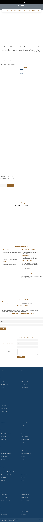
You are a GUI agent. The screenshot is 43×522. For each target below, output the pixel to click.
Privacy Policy (12, 520)
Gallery (24, 10)
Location (28, 10)
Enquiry (33, 10)
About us (40, 519)
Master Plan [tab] (21, 69)
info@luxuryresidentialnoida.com (27, 303)
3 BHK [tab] (21, 72)
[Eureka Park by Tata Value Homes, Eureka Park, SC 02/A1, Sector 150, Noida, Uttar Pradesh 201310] (11, 276)
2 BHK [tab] (21, 70)
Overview (6, 10)
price (14, 10)
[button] (10, 185)
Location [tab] (21, 73)
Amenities (19, 10)
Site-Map (8, 520)
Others (38, 10)
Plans (11, 10)
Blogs (5, 520)
